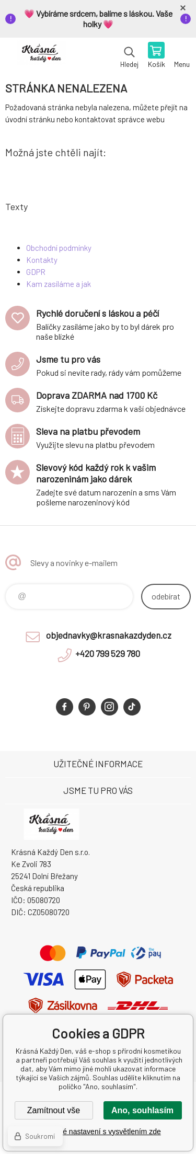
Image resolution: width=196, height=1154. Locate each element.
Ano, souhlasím (142, 1110)
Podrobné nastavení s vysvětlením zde (97, 1131)
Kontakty (41, 259)
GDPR (35, 271)
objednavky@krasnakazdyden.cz (108, 635)
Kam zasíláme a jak (58, 283)
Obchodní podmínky (58, 247)
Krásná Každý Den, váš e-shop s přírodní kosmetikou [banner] (41, 56)
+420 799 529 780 (107, 653)
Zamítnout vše (53, 1110)
